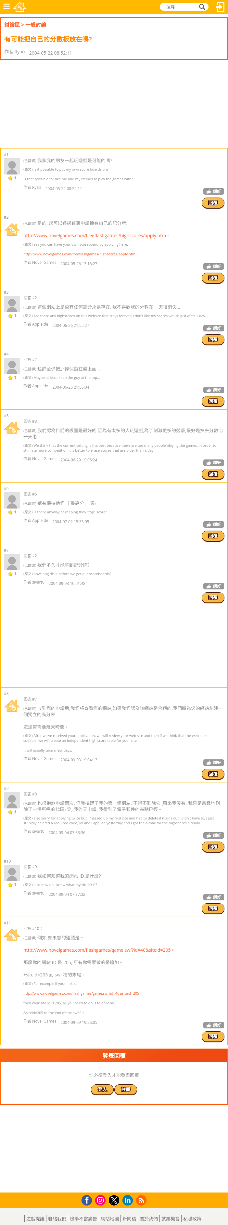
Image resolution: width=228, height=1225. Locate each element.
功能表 (6, 7)
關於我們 (149, 1219)
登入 (220, 7)
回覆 (213, 203)
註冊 (125, 1089)
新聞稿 (129, 1219)
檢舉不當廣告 (83, 1219)
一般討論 (35, 24)
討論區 (12, 24)
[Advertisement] (52, 104)
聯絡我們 (57, 1219)
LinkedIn (129, 1200)
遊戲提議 (35, 1219)
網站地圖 (110, 1219)
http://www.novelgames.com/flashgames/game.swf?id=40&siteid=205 (81, 993)
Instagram (101, 1200)
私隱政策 (192, 1219)
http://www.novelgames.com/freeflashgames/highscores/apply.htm (79, 253)
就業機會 (170, 1219)
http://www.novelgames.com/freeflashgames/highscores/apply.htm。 (97, 235)
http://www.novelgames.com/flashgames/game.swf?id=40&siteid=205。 (99, 950)
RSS (142, 1200)
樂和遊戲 (20, 7)
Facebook (88, 1199)
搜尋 (201, 7)
